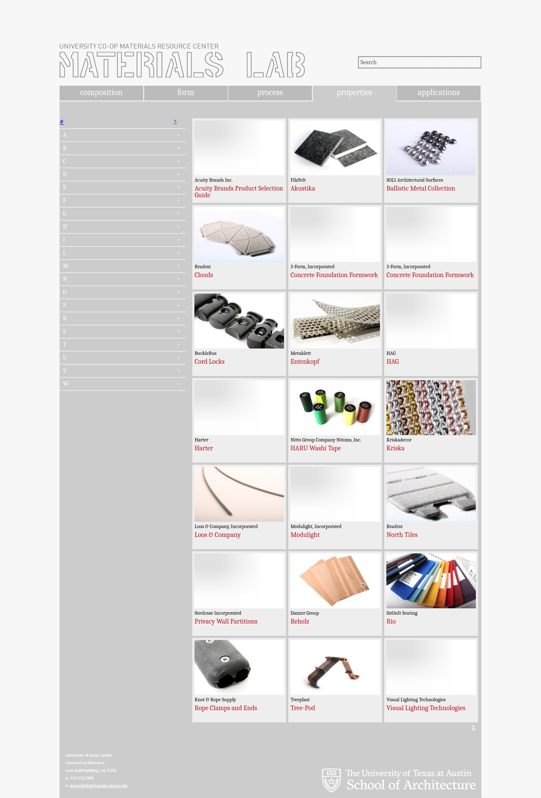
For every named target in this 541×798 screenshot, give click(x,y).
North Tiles (402, 535)
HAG (392, 361)
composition (101, 92)
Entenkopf (304, 361)
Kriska (395, 448)
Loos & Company (217, 535)
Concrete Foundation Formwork (334, 275)
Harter (203, 448)
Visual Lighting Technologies (425, 708)
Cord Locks (209, 361)
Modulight (305, 535)
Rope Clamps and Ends (225, 708)
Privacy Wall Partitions (225, 621)
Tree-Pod (302, 708)
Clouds (203, 275)
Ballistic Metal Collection (420, 188)
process (270, 92)
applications (439, 92)
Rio (391, 621)
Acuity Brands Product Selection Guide (238, 192)
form (186, 92)
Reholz (299, 621)
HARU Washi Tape (315, 448)
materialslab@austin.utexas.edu (99, 785)
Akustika (302, 188)
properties (354, 92)
